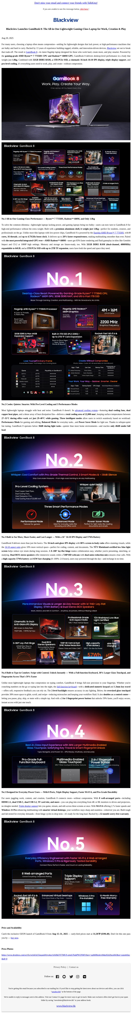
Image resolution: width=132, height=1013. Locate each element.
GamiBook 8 (31, 52)
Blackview (111, 48)
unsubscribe (56, 992)
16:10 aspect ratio (13, 547)
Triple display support (28, 806)
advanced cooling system (86, 410)
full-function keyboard (67, 687)
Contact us (73, 967)
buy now (14, 938)
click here (84, 9)
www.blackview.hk (66, 1006)
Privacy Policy (60, 967)
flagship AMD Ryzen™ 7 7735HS (109, 233)
